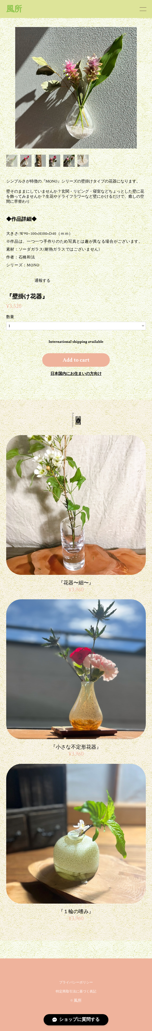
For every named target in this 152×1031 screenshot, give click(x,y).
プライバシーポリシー (76, 982)
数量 (10, 316)
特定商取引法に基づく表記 (76, 991)
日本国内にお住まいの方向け (76, 373)
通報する (21, 280)
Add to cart (76, 360)
